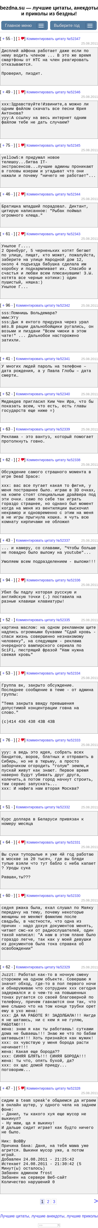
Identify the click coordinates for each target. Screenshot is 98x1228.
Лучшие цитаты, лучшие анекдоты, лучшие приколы (49, 1216)
